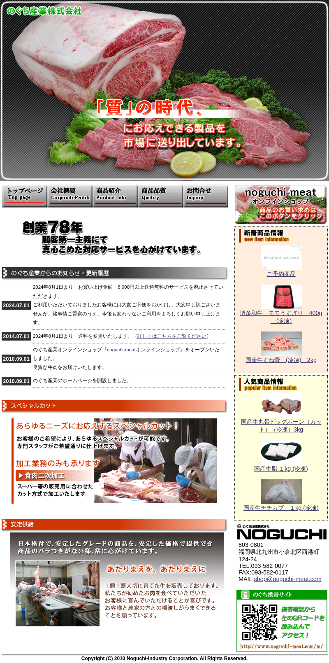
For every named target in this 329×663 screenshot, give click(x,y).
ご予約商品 (281, 271)
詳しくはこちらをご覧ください (171, 336)
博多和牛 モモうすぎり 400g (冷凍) (281, 314)
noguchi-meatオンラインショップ (143, 349)
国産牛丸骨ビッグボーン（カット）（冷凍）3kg (281, 423)
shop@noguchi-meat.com (288, 579)
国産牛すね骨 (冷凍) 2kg (281, 357)
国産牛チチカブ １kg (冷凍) (281, 505)
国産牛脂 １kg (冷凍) (281, 466)
